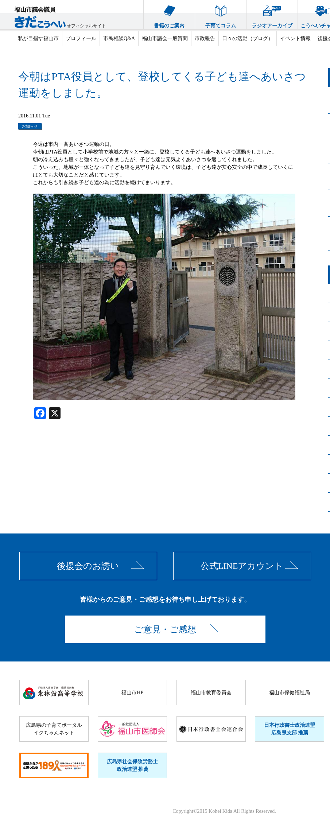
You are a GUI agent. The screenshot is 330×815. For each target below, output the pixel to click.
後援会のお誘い (88, 566)
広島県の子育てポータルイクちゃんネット (54, 729)
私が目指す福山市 (38, 38)
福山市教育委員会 (211, 692)
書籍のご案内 (169, 14)
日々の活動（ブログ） (247, 38)
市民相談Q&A (119, 38)
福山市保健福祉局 (289, 692)
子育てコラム (220, 14)
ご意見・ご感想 (165, 629)
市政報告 (205, 38)
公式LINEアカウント (242, 566)
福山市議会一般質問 (165, 38)
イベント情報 (295, 38)
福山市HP (132, 692)
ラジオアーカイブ (272, 14)
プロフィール (81, 38)
